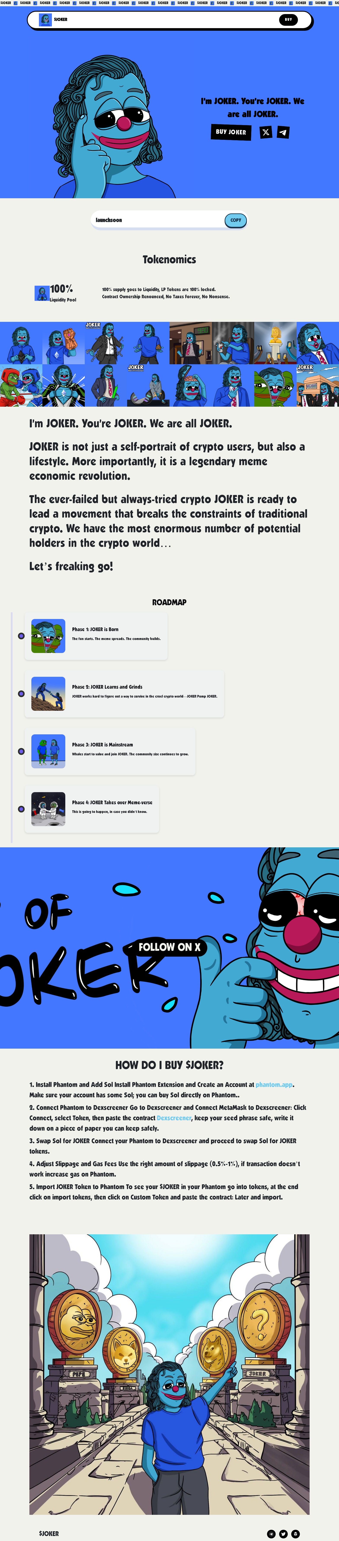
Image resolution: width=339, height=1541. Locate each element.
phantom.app (274, 1085)
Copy (235, 220)
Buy (288, 19)
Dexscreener (174, 1118)
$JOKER (60, 20)
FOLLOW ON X (169, 948)
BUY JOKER (231, 132)
